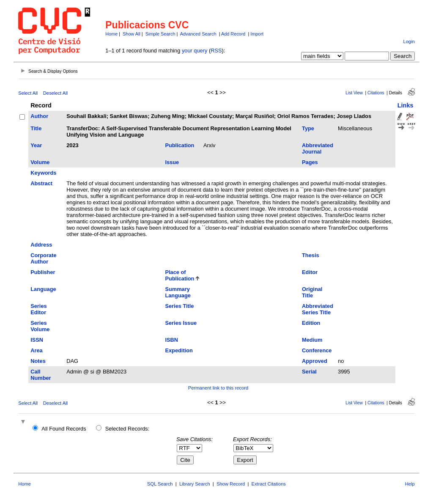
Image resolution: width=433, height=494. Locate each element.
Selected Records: (127, 428)
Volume (39, 162)
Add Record (233, 33)
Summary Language (177, 292)
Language (43, 289)
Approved (314, 361)
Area (36, 350)
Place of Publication (179, 275)
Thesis (310, 255)
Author (39, 116)
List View (354, 93)
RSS (216, 50)
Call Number (40, 374)
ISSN (36, 340)
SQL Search (160, 483)
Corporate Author (43, 258)
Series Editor (38, 309)
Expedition (178, 350)
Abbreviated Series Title (317, 309)
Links (405, 105)
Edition (311, 323)
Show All (131, 33)
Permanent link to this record (218, 387)
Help (410, 483)
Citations (375, 93)
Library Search (194, 483)
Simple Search (160, 33)
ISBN (171, 340)
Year (36, 145)
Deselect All (55, 93)
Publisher (42, 272)
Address (41, 245)
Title (35, 128)
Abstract (41, 183)
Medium (312, 340)
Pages (310, 162)
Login (408, 41)
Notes (38, 361)
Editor (310, 272)
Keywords (43, 173)
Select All (28, 93)
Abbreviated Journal (317, 148)
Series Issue (181, 323)
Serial (309, 371)
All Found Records (63, 428)
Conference (317, 350)
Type (308, 128)
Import (256, 33)
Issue (172, 162)
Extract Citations (269, 483)
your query (194, 50)
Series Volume (39, 326)
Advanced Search (198, 33)
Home (111, 33)
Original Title (312, 292)
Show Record (230, 483)
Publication (179, 145)
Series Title (179, 306)
